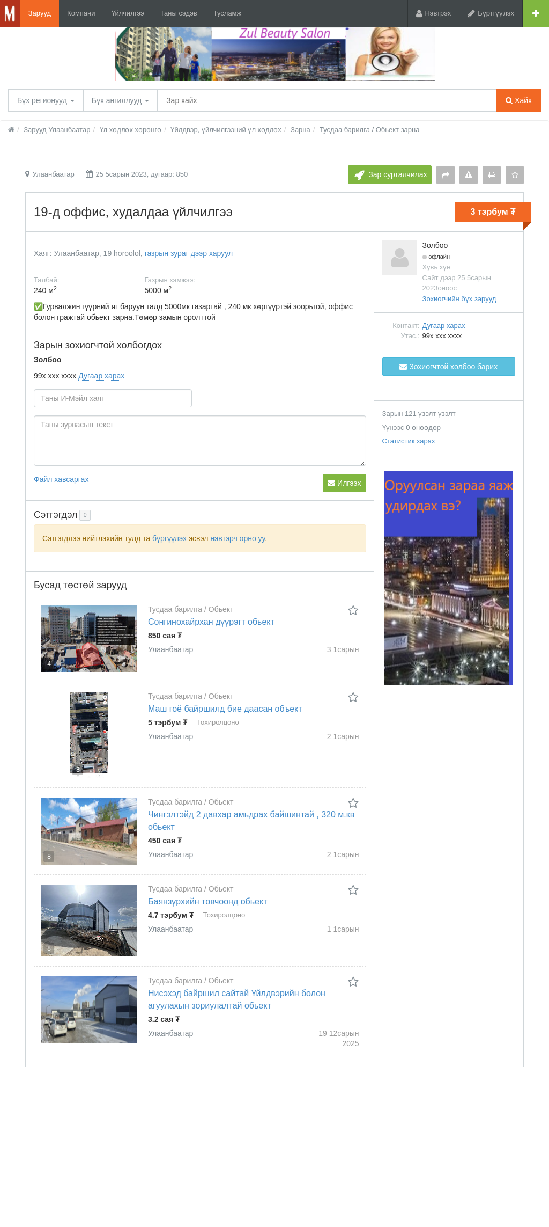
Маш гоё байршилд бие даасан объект (225, 708)
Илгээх (344, 483)
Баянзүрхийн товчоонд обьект (208, 901)
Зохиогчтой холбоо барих (448, 366)
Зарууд (39, 13)
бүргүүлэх (169, 538)
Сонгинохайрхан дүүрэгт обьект (211, 621)
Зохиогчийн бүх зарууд (459, 299)
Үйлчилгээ (128, 13)
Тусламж (227, 13)
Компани (81, 13)
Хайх (519, 100)
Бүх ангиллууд (120, 100)
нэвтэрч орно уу (237, 538)
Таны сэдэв (178, 13)
